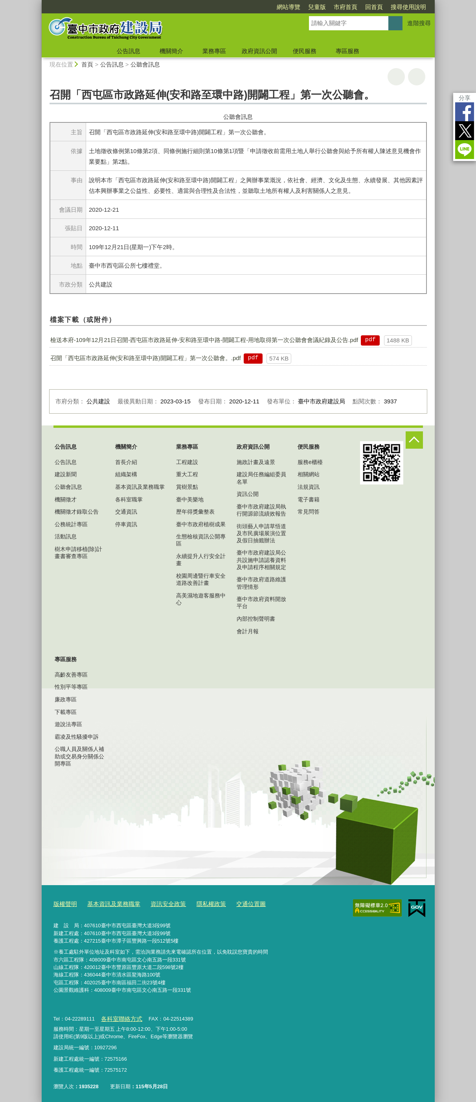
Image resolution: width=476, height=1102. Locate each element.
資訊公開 (248, 494)
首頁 (87, 64)
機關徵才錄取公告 (77, 511)
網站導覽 (288, 7)
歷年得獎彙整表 (195, 511)
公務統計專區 (71, 524)
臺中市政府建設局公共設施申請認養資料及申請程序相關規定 (261, 559)
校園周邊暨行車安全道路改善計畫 (201, 579)
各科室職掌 (129, 499)
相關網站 (309, 474)
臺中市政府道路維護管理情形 (261, 583)
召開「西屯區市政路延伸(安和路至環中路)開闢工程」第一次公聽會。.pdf (145, 358)
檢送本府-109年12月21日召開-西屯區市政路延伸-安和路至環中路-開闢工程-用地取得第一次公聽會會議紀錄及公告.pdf (204, 340)
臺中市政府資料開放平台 (261, 602)
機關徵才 (66, 499)
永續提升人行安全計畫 (201, 559)
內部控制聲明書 (256, 619)
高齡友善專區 (71, 674)
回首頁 (374, 7)
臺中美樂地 (190, 499)
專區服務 (347, 51)
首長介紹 (126, 462)
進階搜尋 (419, 23)
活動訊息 (66, 536)
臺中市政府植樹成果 (201, 524)
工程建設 (187, 462)
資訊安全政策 (155, 903)
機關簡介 (171, 51)
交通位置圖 (230, 903)
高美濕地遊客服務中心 (201, 599)
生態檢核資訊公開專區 (201, 540)
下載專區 (66, 712)
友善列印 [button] (396, 76)
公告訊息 (128, 51)
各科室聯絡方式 (118, 1016)
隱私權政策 (194, 903)
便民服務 (304, 51)
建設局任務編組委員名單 (261, 477)
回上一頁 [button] (416, 76)
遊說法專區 (68, 724)
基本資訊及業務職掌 (140, 487)
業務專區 (214, 51)
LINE (464, 149)
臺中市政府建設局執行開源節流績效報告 (261, 510)
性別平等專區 (71, 687)
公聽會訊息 (145, 64)
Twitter (464, 130)
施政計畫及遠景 (256, 462)
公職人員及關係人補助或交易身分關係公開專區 (79, 756)
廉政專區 (66, 699)
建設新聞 (66, 474)
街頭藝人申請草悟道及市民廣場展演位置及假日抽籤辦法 (261, 533)
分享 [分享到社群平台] (464, 98)
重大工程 (187, 474)
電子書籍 (309, 499)
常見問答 (309, 511)
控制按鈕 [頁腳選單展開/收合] (414, 440)
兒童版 (317, 7)
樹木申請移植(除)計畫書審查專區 (78, 552)
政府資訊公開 (259, 51)
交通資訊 (126, 511)
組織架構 (126, 474)
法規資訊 (309, 487)
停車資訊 (126, 524)
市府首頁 (345, 7)
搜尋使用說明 (408, 7)
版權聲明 (63, 903)
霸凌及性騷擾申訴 (77, 737)
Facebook (464, 111)
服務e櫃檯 (310, 462)
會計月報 (248, 631)
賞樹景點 (187, 487)
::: (38, 3)
